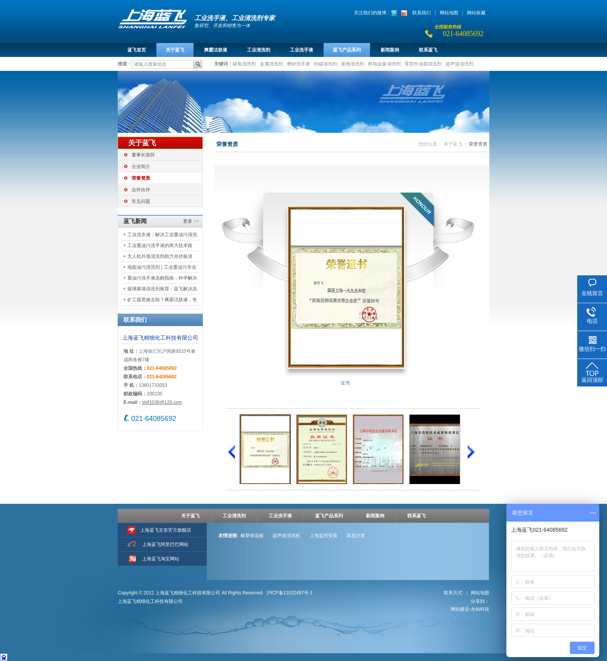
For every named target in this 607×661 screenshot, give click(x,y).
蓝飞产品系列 (347, 50)
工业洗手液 (301, 50)
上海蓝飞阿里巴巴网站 (165, 544)
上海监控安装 (324, 535)
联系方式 (453, 593)
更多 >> (191, 221)
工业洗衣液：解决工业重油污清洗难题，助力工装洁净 (162, 236)
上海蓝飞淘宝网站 (160, 558)
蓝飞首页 (136, 50)
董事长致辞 (143, 155)
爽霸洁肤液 (215, 50)
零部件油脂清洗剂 (423, 63)
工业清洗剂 (258, 50)
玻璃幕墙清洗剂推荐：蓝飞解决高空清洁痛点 (162, 290)
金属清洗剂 (271, 63)
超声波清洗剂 (459, 63)
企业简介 (141, 166)
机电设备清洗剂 (384, 63)
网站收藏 (476, 12)
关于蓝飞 (175, 50)
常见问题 (141, 201)
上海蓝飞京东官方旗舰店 (165, 530)
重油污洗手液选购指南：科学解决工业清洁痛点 (162, 279)
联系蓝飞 (428, 50)
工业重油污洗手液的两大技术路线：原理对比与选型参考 (159, 247)
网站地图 (449, 12)
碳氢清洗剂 (244, 63)
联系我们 (421, 12)
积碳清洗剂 (325, 63)
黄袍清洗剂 (352, 63)
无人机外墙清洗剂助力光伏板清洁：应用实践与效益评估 (159, 258)
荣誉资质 (141, 178)
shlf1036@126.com (162, 402)
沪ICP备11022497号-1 (289, 593)
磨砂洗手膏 (298, 63)
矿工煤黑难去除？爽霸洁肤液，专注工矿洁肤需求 (162, 301)
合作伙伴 (141, 189)
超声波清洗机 (286, 535)
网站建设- (470, 609)
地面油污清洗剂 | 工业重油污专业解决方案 (161, 268)
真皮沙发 (355, 535)
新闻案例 (390, 50)
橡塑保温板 (252, 535)
